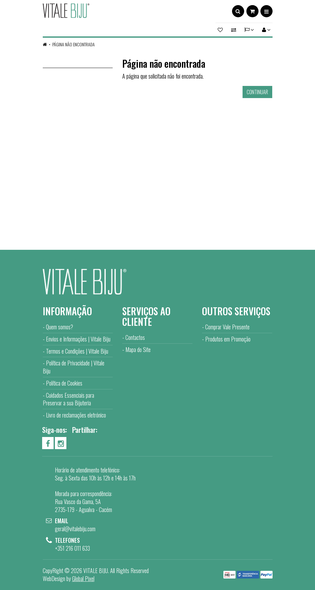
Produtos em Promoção (228, 339)
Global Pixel (83, 578)
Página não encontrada (73, 44)
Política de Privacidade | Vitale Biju (73, 367)
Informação (67, 311)
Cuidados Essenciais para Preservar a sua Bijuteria (68, 399)
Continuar (257, 92)
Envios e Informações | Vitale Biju (78, 339)
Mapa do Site (138, 349)
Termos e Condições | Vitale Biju (77, 351)
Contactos (135, 337)
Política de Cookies (64, 383)
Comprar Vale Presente (227, 327)
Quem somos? (59, 327)
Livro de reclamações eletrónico (76, 415)
